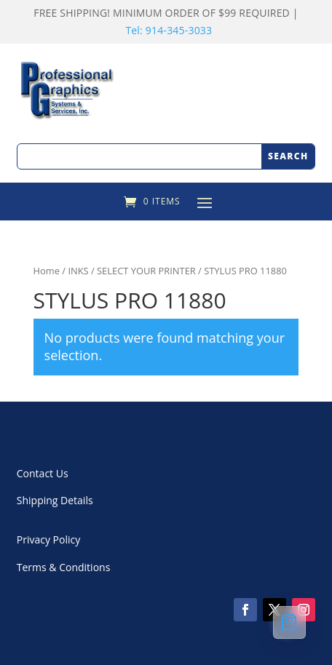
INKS (78, 270)
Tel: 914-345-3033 (168, 30)
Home (46, 270)
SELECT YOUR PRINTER (146, 270)
